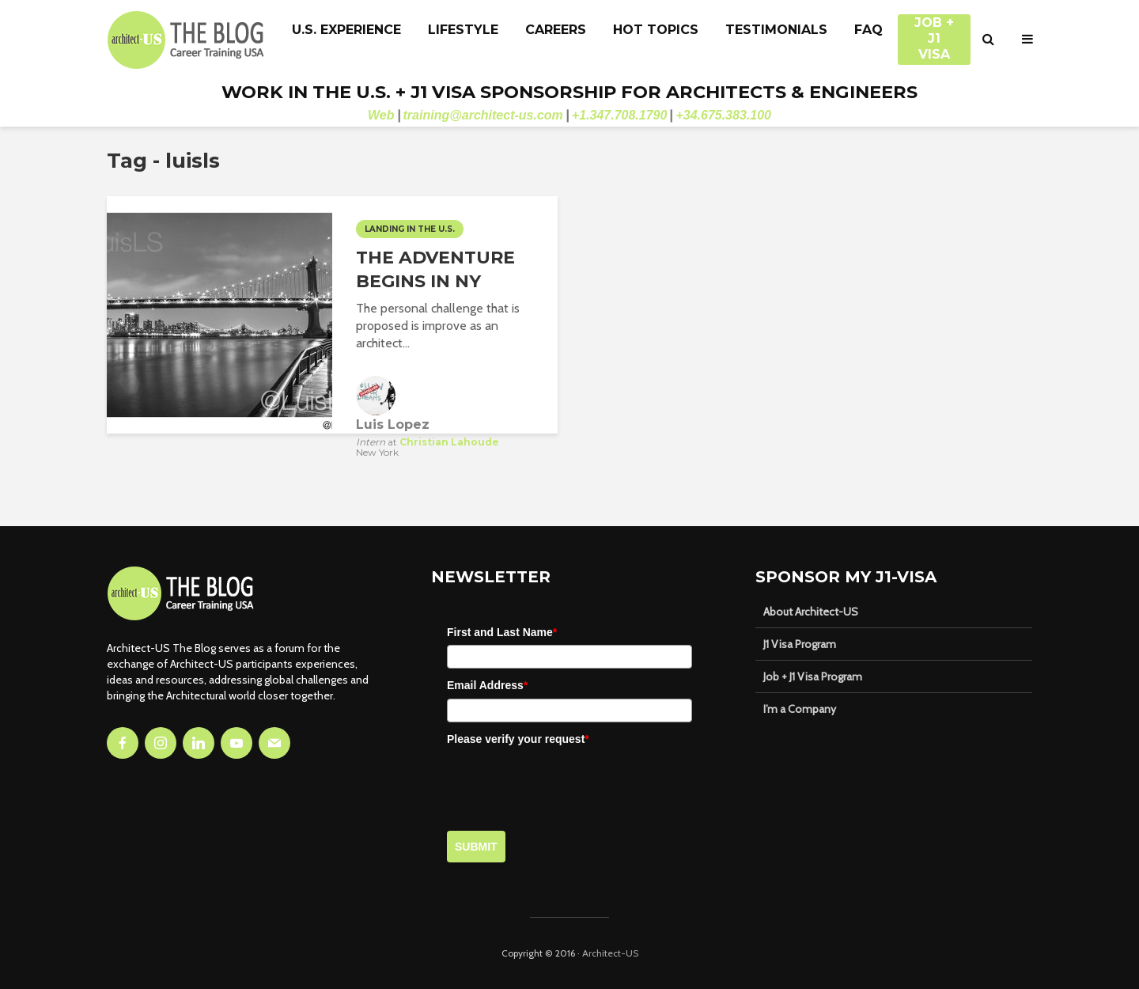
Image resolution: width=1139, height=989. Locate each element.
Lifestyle (463, 29)
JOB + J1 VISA (934, 31)
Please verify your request (518, 739)
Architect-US (610, 953)
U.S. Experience (346, 29)
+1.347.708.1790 (620, 115)
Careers (555, 29)
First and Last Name (502, 632)
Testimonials (776, 29)
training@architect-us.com (483, 115)
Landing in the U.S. (410, 229)
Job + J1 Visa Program (812, 676)
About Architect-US (810, 611)
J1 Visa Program (799, 644)
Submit (476, 846)
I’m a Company (799, 709)
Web (381, 115)
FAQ (868, 29)
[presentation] (567, 782)
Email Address (487, 685)
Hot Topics (655, 29)
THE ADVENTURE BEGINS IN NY (435, 269)
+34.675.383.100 (723, 115)
